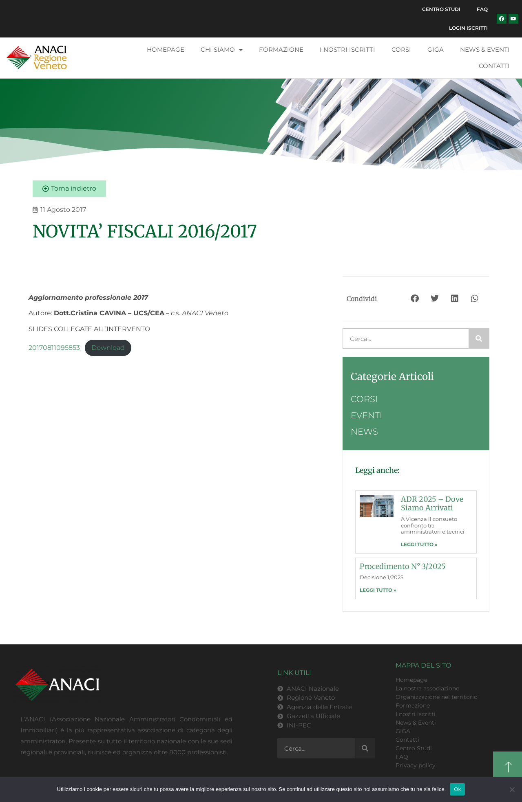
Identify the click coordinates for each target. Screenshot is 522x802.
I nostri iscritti (347, 49)
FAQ (482, 9)
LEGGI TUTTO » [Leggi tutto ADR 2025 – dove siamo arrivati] (419, 544)
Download (108, 348)
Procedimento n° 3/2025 (403, 566)
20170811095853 (54, 348)
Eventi (366, 415)
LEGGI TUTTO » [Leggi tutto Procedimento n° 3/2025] (378, 590)
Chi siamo (222, 50)
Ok (457, 789)
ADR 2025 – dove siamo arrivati (432, 503)
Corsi (401, 49)
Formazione (281, 49)
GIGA (435, 49)
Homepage (165, 49)
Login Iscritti (468, 28)
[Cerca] (479, 338)
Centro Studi (441, 9)
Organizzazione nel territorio (437, 697)
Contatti (494, 66)
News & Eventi (485, 49)
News (364, 431)
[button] (415, 298)
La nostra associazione (427, 688)
